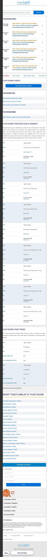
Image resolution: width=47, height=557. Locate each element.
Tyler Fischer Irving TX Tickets (12, 101)
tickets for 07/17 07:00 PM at (24, 33)
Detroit (25, 172)
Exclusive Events (9, 514)
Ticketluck (23, 3)
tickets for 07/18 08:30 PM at (24, 59)
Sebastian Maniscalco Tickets (12, 401)
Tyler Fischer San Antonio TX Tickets (14, 105)
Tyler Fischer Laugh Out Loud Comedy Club (16, 117)
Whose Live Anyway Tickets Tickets (14, 443)
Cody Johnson (18, 75)
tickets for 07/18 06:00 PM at (24, 50)
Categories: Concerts (10, 503)
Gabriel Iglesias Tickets (10, 410)
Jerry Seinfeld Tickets (9, 458)
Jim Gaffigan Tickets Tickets (11, 434)
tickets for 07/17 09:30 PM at (24, 42)
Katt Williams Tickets (9, 407)
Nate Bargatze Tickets (9, 404)
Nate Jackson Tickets (9, 446)
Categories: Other (9, 511)
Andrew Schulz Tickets (10, 428)
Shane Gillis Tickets (9, 452)
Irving (25, 254)
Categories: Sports (10, 499)
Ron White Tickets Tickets (11, 455)
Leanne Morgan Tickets (10, 449)
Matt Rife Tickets (8, 416)
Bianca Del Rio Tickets (10, 422)
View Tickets (42, 26)
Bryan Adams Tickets (31, 75)
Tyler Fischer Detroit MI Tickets (12, 98)
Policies (31, 549)
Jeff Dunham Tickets (9, 425)
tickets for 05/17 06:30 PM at (25, 25)
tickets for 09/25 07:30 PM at (25, 67)
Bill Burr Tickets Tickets (10, 437)
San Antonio (27, 152)
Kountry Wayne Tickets (10, 440)
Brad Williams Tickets (9, 431)
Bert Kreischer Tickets (10, 413)
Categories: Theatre (10, 507)
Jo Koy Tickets (7, 419)
